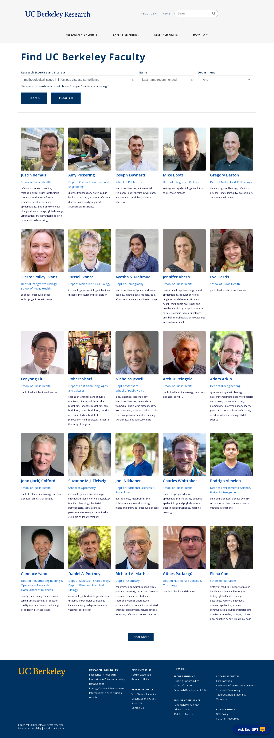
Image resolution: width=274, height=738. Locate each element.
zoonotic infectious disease (35, 294)
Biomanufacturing (233, 401)
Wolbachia (121, 406)
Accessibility (34, 728)
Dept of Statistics (126, 386)
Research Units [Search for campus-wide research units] (140, 679)
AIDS (117, 396)
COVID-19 (178, 396)
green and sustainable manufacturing (230, 410)
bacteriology (91, 596)
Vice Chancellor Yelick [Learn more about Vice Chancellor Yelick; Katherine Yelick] (143, 694)
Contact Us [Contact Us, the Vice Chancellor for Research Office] (137, 707)
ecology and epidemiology (177, 188)
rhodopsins (132, 605)
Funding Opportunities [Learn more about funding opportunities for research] (186, 681)
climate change (38, 211)
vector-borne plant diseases (225, 503)
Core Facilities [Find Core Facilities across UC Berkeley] (224, 681)
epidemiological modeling (177, 498)
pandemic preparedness (176, 494)
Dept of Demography (129, 284)
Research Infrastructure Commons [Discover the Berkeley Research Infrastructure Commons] (236, 685)
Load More (141, 637)
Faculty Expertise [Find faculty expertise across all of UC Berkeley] (141, 674)
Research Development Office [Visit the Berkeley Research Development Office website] (191, 690)
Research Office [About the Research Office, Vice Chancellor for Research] (142, 689)
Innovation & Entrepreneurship (107, 679)
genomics (120, 587)
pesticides (215, 600)
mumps (237, 614)
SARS (153, 406)
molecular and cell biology (92, 294)
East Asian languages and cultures (86, 396)
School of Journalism (223, 580)
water (96, 193)
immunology (217, 188)
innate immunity (228, 193)
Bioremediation (233, 406)
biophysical (133, 587)
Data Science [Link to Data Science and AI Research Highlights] (96, 683)
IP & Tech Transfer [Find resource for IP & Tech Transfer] (184, 714)
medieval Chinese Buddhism (83, 401)
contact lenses (92, 507)
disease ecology (240, 498)
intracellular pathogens (91, 600)
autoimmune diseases (222, 197)
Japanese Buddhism (91, 406)
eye (85, 494)
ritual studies (80, 415)
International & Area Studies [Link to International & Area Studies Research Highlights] (105, 693)
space (247, 406)
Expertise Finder (126, 34)
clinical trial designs (42, 498)
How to (201, 34)
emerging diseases (220, 498)
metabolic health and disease (179, 591)
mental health (170, 290)
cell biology (231, 188)
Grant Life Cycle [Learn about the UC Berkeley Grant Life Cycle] (183, 685)
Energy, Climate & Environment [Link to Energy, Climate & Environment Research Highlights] (106, 688)
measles (226, 614)
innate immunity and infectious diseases (137, 507)
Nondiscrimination (54, 728)
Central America (131, 299)
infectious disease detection (142, 614)
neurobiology (122, 498)
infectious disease (219, 415)
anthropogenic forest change (36, 299)
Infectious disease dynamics (36, 188)
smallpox (239, 619)
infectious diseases (125, 188)
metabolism (138, 498)
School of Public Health (36, 182)
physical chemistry (125, 591)
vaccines (72, 609)
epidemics (225, 605)
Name (143, 72)
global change (55, 211)
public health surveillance (141, 193)
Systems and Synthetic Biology (226, 392)
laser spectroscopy (147, 591)
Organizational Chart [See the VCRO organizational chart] (143, 698)
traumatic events (180, 313)
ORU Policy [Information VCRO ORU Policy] (222, 714)
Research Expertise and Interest (43, 72)
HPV (231, 619)
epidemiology (186, 290)
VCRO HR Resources (227, 718)
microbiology (90, 290)
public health (217, 290)
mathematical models (137, 294)
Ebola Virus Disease (138, 406)
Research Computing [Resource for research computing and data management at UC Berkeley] (228, 690)
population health (189, 294)
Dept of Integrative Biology (181, 182)
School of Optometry (82, 488)
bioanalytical (148, 587)
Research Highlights (81, 34)
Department (206, 72)
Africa (118, 299)
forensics (120, 614)
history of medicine (220, 587)
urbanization (28, 215)
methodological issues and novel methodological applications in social (183, 308)
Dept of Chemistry (127, 580)
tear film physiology (79, 503)
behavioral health (177, 317)
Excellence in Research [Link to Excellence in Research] (102, 674)
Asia (153, 294)
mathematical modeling (49, 215)
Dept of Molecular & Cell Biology (231, 182)
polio (248, 619)
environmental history (230, 591)
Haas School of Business (37, 590)
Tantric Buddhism (90, 410)
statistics (126, 396)
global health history (230, 596)
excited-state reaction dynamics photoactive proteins (132, 600)
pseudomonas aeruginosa (82, 512)
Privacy (22, 728)
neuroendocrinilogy (140, 503)
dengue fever (145, 401)
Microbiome (245, 193)
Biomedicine (217, 406)
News (167, 13)
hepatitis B (221, 619)
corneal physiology (99, 498)
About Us (149, 13)
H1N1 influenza (123, 410)
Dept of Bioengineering (225, 386)
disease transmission (79, 193)
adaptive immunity (97, 605)
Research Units (166, 34)
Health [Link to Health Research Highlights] (93, 697)
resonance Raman (125, 596)
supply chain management (35, 596)
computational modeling (34, 220)
